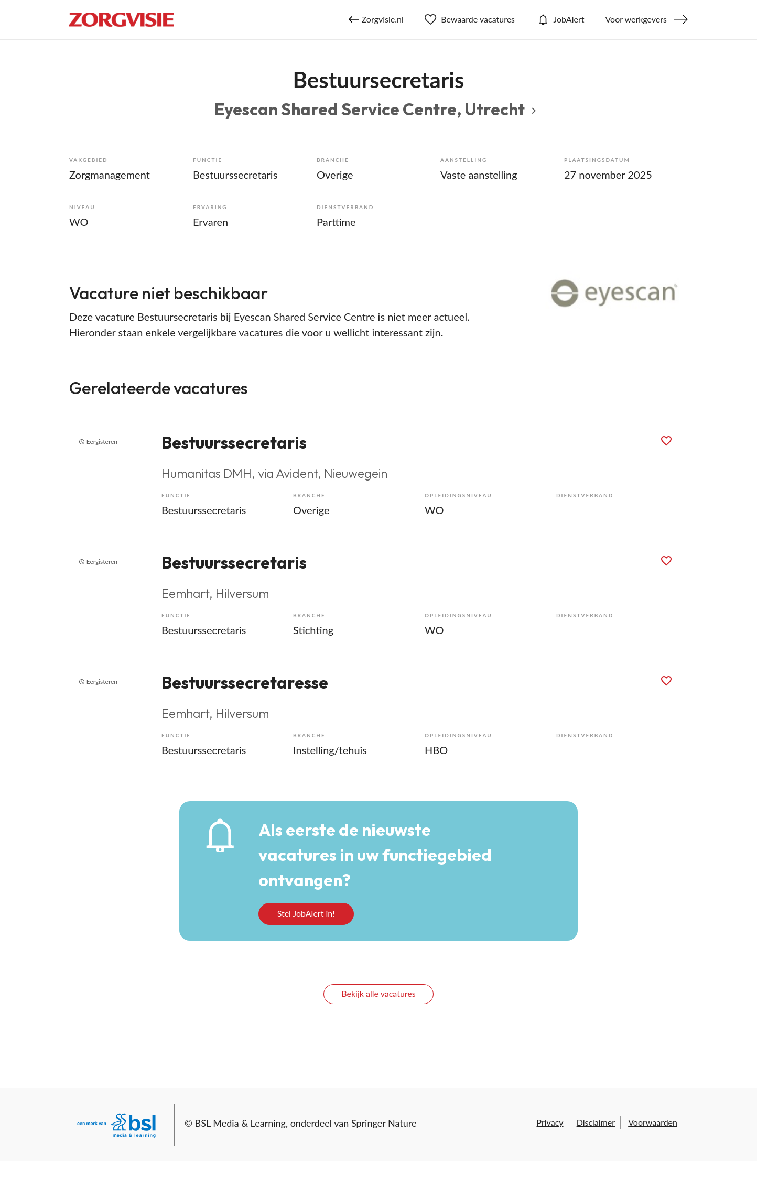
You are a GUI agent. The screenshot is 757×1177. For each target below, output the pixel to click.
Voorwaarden (652, 1122)
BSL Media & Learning (240, 1123)
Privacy (549, 1122)
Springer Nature (384, 1123)
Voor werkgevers (636, 19)
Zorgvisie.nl (376, 19)
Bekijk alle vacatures (378, 993)
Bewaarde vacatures (470, 19)
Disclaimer (596, 1122)
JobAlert (560, 19)
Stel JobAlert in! (306, 913)
